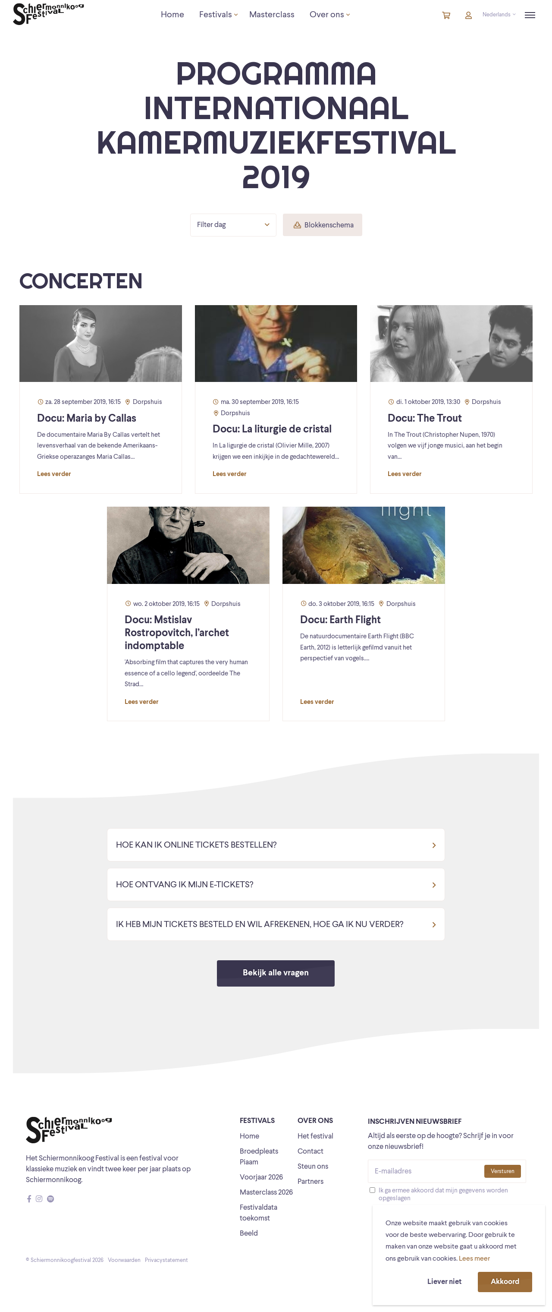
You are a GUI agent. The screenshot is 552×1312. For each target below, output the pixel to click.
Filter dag (233, 225)
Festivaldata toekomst (258, 1213)
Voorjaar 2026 (261, 1177)
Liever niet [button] (444, 1282)
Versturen (502, 1171)
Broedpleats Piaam (259, 1157)
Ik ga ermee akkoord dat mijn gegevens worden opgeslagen (443, 1195)
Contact (310, 1151)
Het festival (315, 1136)
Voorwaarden (124, 1260)
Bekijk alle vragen (276, 973)
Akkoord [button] (505, 1282)
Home (249, 1136)
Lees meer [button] (474, 1258)
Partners (310, 1182)
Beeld (249, 1233)
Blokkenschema (324, 225)
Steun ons (313, 1166)
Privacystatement (166, 1260)
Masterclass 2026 (266, 1192)
